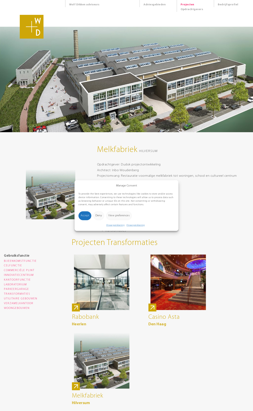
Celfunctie (13, 265)
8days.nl (117, 405)
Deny (98, 215)
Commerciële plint (19, 270)
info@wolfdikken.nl (77, 370)
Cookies (117, 387)
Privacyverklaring (115, 225)
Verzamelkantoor (18, 303)
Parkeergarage (16, 289)
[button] (173, 186)
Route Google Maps (78, 379)
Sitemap (117, 392)
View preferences (119, 215)
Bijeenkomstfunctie (20, 261)
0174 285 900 (74, 365)
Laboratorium (15, 284)
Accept (85, 215)
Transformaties (17, 293)
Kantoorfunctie (17, 279)
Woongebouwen (17, 308)
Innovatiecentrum (19, 275)
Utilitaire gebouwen (20, 298)
